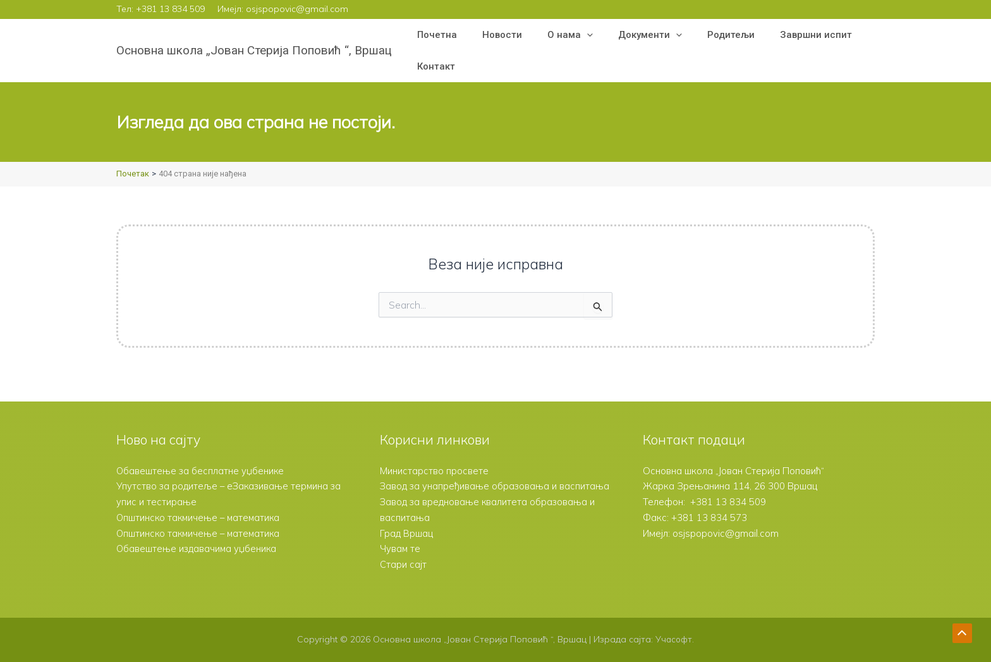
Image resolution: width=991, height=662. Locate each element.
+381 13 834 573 (709, 502)
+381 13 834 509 (170, 9)
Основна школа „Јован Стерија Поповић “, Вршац (254, 50)
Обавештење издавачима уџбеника (197, 533)
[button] (571, 35)
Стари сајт (403, 564)
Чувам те (400, 548)
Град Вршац (406, 533)
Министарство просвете (434, 455)
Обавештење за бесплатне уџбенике (201, 455)
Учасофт (674, 639)
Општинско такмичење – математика (200, 502)
